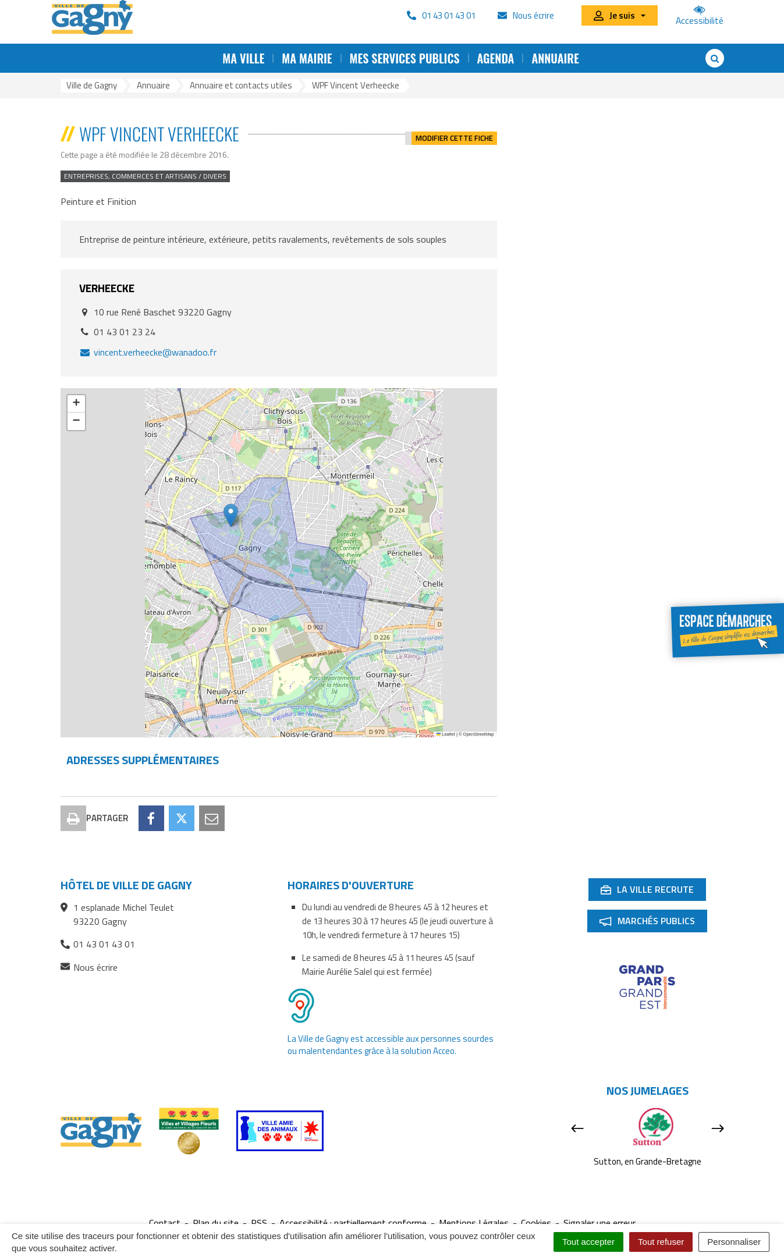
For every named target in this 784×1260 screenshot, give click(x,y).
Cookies (536, 1223)
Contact (164, 1223)
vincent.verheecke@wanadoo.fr (148, 352)
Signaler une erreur (599, 1223)
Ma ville (243, 58)
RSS (259, 1223)
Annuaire (555, 58)
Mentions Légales (474, 1223)
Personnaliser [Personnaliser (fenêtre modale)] (734, 1242)
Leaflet (446, 734)
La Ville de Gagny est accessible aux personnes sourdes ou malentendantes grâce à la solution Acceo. (391, 1044)
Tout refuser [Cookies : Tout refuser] (661, 1242)
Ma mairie (307, 58)
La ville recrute (653, 891)
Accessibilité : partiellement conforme (353, 1223)
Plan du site (216, 1223)
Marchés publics (653, 923)
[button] (231, 515)
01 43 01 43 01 (98, 944)
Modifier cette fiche (454, 134)
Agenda (496, 58)
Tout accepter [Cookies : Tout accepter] (588, 1242)
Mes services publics (405, 58)
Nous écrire (89, 967)
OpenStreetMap (478, 734)
